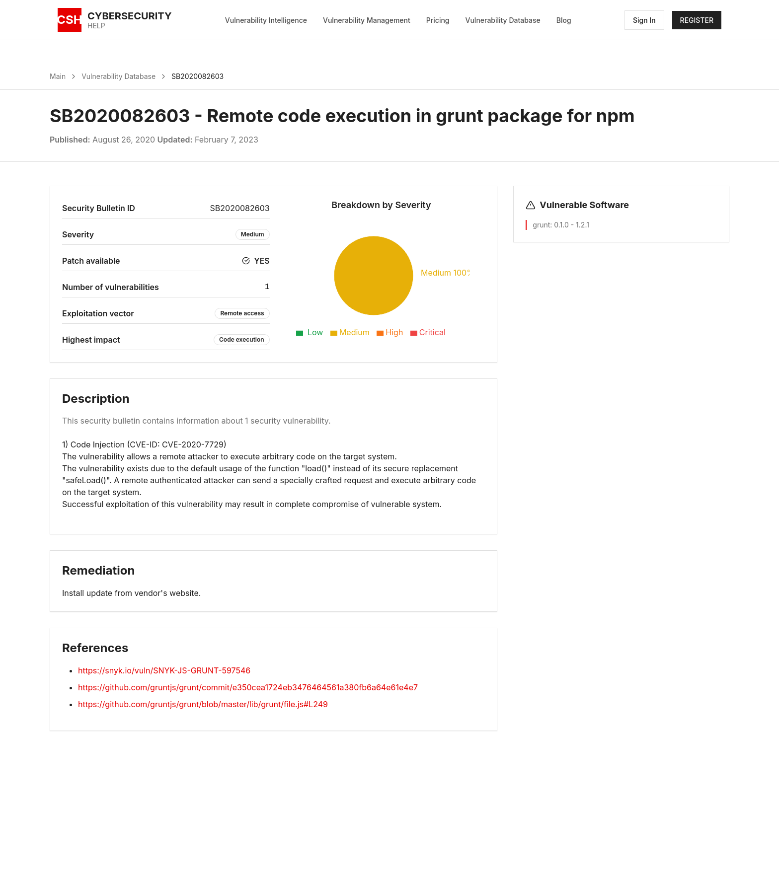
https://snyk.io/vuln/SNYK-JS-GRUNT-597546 (164, 670)
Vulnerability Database (503, 20)
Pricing (438, 20)
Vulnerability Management (366, 20)
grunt (541, 224)
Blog (563, 20)
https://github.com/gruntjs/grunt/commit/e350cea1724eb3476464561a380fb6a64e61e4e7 (248, 687)
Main (58, 76)
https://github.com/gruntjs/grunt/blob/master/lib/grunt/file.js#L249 (203, 704)
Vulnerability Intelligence (266, 20)
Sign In (644, 20)
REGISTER (696, 20)
